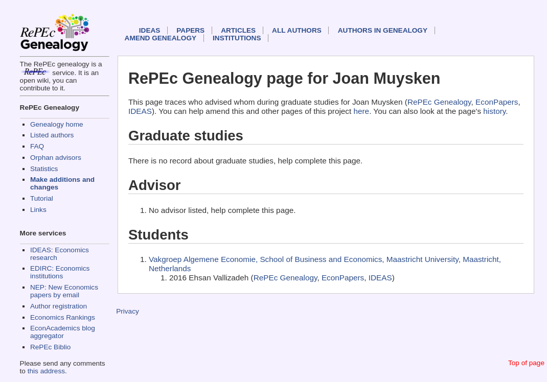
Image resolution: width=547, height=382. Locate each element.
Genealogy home (56, 124)
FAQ (37, 146)
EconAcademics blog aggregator (62, 332)
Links (38, 209)
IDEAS (150, 30)
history (494, 111)
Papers (190, 30)
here (362, 111)
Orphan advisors (55, 157)
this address (46, 371)
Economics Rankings (62, 317)
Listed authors (52, 135)
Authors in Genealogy (382, 30)
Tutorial (41, 198)
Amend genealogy (160, 38)
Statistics (44, 169)
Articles (238, 30)
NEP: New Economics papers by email (64, 291)
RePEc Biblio (50, 347)
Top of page (526, 363)
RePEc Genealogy (439, 102)
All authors (297, 30)
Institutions (237, 38)
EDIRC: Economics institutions (59, 272)
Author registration (58, 306)
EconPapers (496, 102)
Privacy (127, 311)
